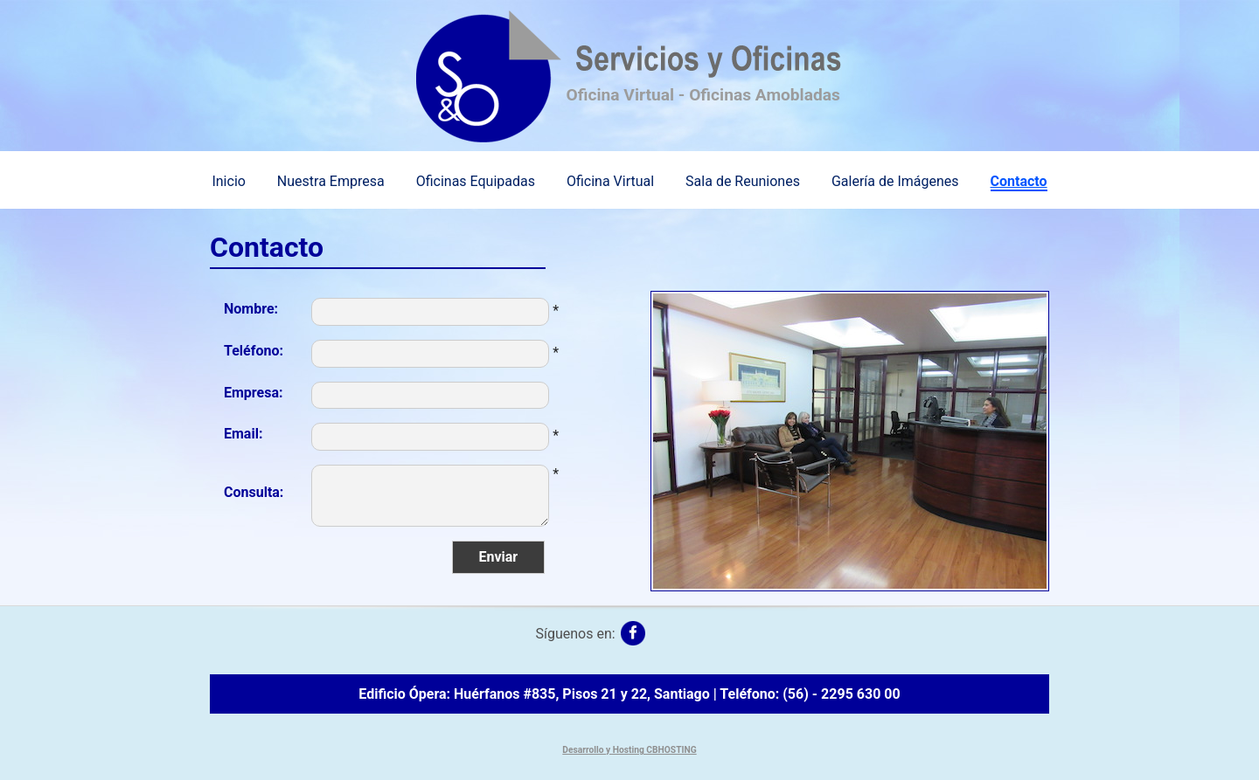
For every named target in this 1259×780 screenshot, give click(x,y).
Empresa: (253, 392)
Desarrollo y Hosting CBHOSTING (629, 750)
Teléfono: (253, 350)
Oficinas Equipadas (475, 181)
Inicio (228, 181)
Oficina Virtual (610, 181)
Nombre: (251, 308)
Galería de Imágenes (895, 181)
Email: (243, 433)
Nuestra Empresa (331, 181)
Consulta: (253, 492)
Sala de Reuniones (742, 181)
